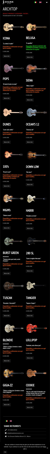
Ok (5, 452)
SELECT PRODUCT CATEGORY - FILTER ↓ (16, 13)
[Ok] (47, 448)
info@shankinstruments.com (15, 433)
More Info (6, 56)
